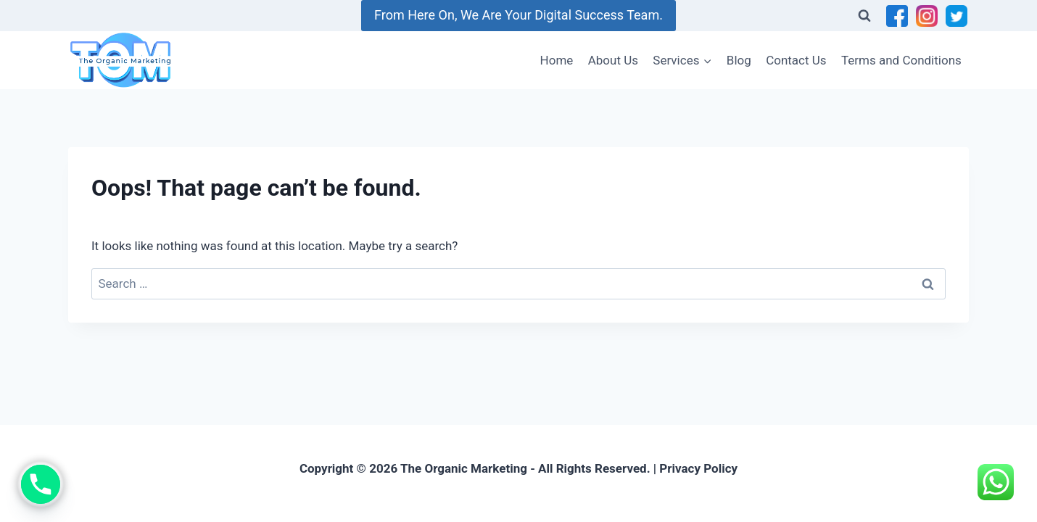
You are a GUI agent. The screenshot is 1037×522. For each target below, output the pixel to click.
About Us (613, 60)
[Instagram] (926, 16)
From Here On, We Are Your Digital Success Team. (518, 14)
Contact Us (796, 60)
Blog (739, 60)
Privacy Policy (698, 468)
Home (557, 60)
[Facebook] (897, 16)
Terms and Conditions (901, 60)
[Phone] (40, 484)
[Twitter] (956, 16)
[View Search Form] (864, 16)
